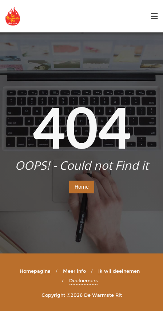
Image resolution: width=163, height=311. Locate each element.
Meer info (74, 271)
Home (82, 186)
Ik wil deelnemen (119, 271)
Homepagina (35, 271)
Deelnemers (83, 280)
